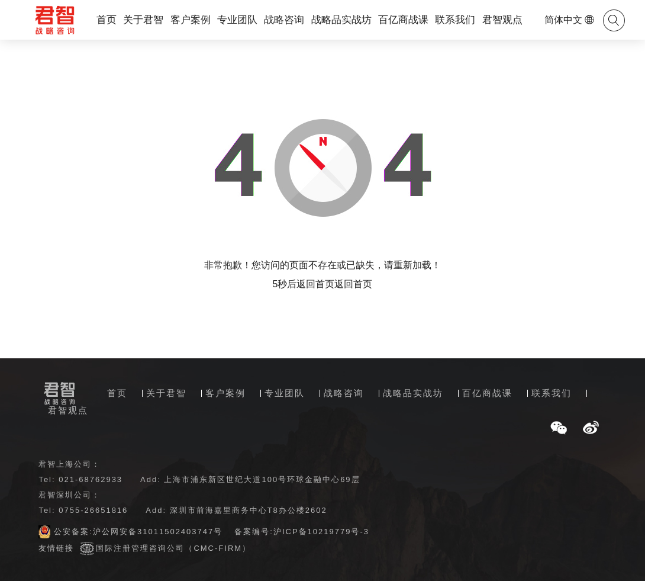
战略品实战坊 (341, 19)
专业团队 (237, 19)
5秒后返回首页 (304, 284)
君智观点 (502, 19)
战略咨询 (284, 19)
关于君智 (143, 19)
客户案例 (190, 19)
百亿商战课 (403, 19)
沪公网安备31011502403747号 (157, 531)
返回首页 (353, 284)
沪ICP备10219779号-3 (321, 531)
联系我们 (455, 19)
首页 (106, 19)
